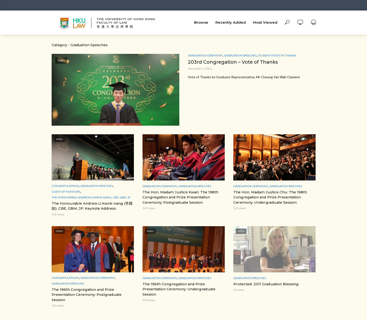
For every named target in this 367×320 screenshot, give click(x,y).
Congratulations (65, 186)
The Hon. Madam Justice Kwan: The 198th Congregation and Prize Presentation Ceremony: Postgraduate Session (178, 197)
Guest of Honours (66, 191)
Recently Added (230, 22)
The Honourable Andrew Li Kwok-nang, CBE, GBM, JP (91, 197)
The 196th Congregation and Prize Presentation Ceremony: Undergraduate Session (177, 288)
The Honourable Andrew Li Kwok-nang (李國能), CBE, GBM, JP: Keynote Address (92, 205)
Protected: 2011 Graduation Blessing (264, 283)
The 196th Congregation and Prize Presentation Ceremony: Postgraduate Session (92, 291)
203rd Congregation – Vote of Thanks (234, 62)
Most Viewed (265, 22)
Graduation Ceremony (205, 55)
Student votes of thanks (277, 55)
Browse (201, 22)
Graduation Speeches (240, 55)
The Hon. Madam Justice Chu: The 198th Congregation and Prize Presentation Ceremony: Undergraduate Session (268, 197)
